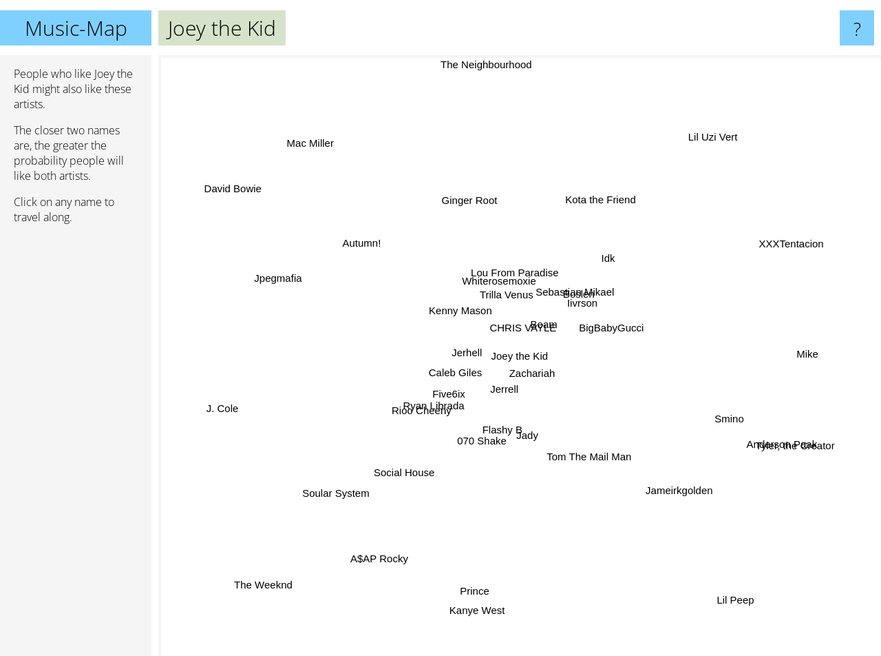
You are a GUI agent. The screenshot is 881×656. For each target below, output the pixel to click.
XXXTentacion (797, 217)
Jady (541, 439)
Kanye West (474, 625)
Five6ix (443, 401)
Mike (802, 354)
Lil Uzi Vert (710, 113)
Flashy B (508, 433)
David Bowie (257, 200)
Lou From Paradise (509, 252)
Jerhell (456, 356)
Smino (719, 412)
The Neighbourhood (488, 66)
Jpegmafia (275, 274)
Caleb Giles (442, 385)
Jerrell (510, 392)
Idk (599, 261)
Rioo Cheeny (416, 421)
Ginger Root (471, 201)
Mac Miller (305, 131)
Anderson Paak (771, 427)
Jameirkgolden (687, 505)
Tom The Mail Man (577, 474)
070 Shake (478, 446)
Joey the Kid (520, 356)
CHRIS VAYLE (520, 323)
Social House (412, 465)
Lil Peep (731, 621)
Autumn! (352, 249)
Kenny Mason (449, 309)
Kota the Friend (586, 203)
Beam (562, 325)
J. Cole (229, 396)
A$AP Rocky (362, 556)
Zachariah (541, 389)
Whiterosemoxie (491, 283)
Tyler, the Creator (802, 454)
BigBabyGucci (616, 334)
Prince (481, 571)
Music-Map (76, 28)
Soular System (335, 489)
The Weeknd (263, 576)
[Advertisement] (76, 446)
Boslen (588, 288)
